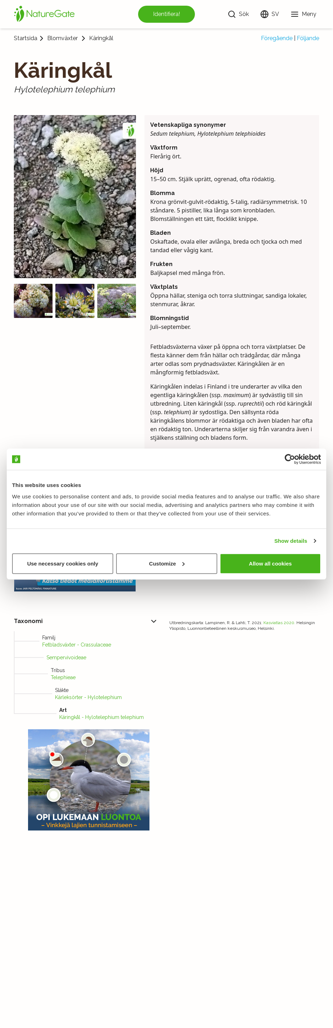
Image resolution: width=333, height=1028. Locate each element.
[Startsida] (44, 14)
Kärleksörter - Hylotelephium (88, 697)
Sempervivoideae (66, 657)
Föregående (277, 38)
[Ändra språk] (269, 14)
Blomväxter (62, 38)
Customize (167, 563)
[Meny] (303, 14)
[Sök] (238, 14)
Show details (290, 541)
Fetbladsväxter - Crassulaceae (76, 645)
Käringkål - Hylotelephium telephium (101, 717)
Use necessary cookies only (62, 563)
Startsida (25, 38)
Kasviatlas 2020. (279, 622)
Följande (308, 38)
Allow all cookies (270, 563)
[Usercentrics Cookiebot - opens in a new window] (290, 459)
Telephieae (63, 677)
